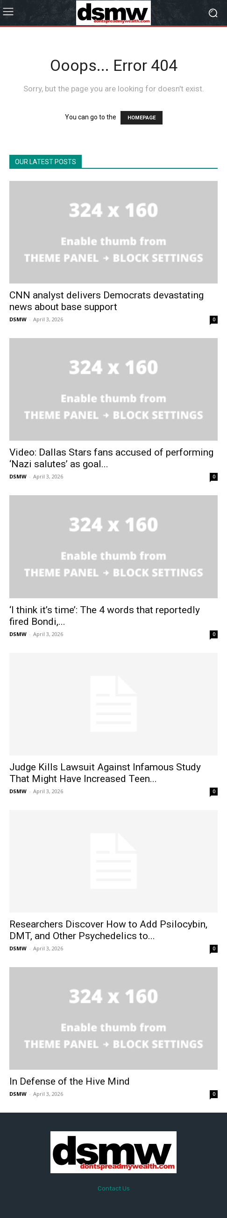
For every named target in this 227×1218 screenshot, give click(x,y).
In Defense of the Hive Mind (69, 1081)
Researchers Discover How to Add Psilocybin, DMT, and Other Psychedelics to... (108, 930)
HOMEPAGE (142, 118)
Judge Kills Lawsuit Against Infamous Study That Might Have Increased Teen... (105, 772)
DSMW (18, 319)
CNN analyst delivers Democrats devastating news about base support (106, 301)
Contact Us (114, 1188)
